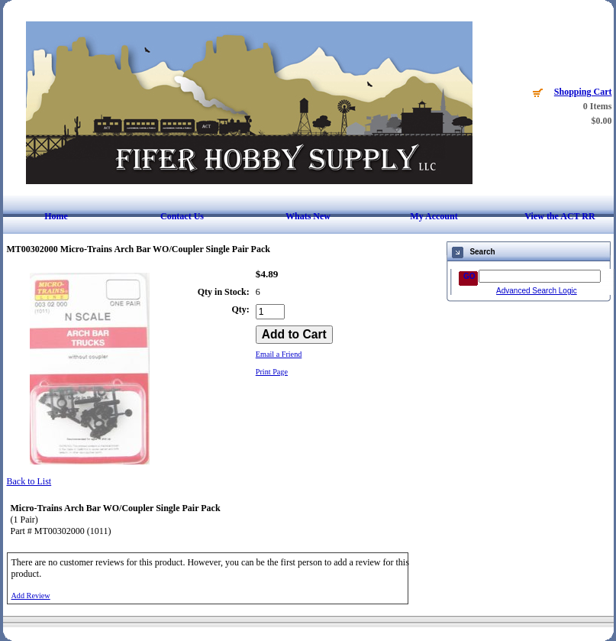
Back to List (29, 481)
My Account (433, 216)
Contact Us (182, 216)
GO (469, 276)
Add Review (30, 595)
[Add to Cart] (294, 334)
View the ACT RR (559, 216)
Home (56, 216)
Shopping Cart (583, 91)
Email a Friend (279, 354)
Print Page (272, 371)
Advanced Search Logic (536, 291)
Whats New (308, 216)
